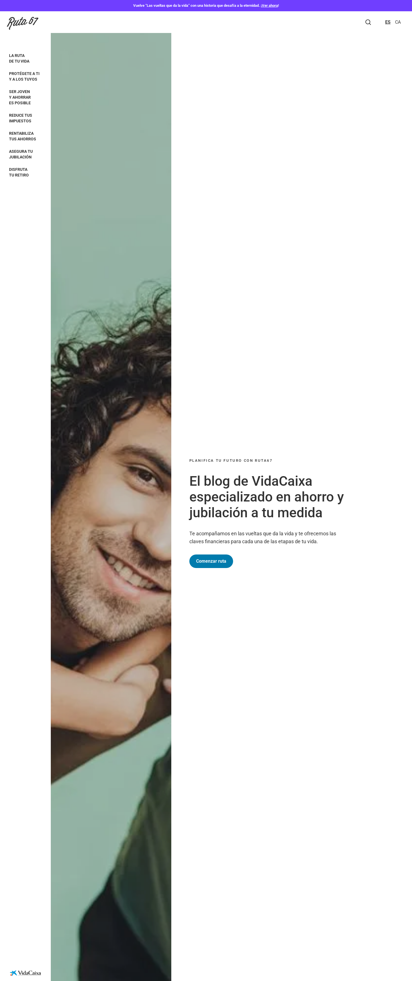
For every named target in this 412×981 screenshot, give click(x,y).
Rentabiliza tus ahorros (22, 136)
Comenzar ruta (211, 561)
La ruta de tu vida (19, 58)
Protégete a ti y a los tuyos (24, 76)
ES (388, 22)
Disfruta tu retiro (19, 172)
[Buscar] (368, 22)
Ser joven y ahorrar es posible (20, 97)
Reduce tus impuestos (20, 118)
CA (398, 22)
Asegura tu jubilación (21, 154)
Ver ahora (270, 5)
